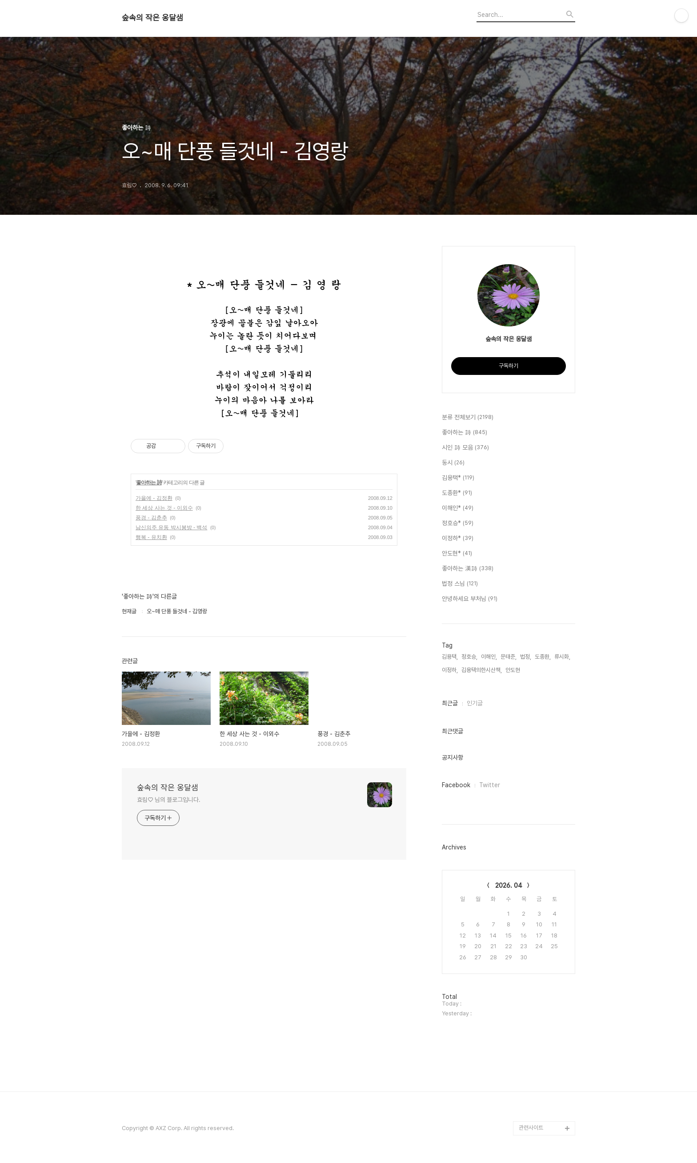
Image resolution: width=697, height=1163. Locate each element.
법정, (525, 656)
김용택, (450, 656)
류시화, (562, 656)
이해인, (489, 656)
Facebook (456, 785)
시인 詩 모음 (465, 447)
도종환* (457, 493)
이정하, (450, 670)
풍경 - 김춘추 (151, 518)
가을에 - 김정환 (154, 498)
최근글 (450, 703)
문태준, (509, 656)
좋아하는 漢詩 (467, 568)
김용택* (458, 478)
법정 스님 (460, 583)
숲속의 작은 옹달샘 (152, 17)
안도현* (457, 553)
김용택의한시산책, (481, 670)
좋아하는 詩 (148, 482)
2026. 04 (508, 885)
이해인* (457, 508)
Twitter (489, 785)
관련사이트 (531, 1127)
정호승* (457, 523)
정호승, (469, 656)
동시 (453, 463)
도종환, (543, 656)
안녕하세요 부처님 (469, 599)
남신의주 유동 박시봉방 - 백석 (171, 527)
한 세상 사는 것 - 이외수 (164, 508)
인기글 (475, 703)
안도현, (513, 670)
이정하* (457, 538)
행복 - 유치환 (151, 537)
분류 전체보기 (467, 417)
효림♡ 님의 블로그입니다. (168, 799)
